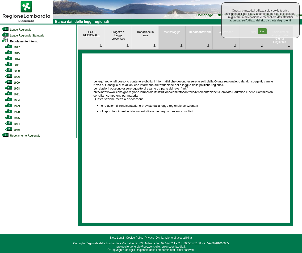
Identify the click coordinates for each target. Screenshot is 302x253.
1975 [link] (12, 118)
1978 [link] (12, 112)
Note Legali (117, 237)
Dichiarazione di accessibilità (174, 237)
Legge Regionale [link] (16, 29)
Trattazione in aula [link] (145, 33)
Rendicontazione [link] (200, 32)
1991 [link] (12, 94)
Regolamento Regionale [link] (20, 135)
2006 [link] (12, 76)
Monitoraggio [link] (172, 32)
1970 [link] (12, 129)
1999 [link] (12, 82)
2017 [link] (12, 47)
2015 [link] (12, 53)
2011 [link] (12, 65)
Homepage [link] (204, 15)
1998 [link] (12, 88)
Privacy (149, 237)
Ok (262, 31)
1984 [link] (12, 100)
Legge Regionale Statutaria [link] (22, 35)
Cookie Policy (134, 237)
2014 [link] (12, 59)
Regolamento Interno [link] (19, 41)
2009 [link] (12, 71)
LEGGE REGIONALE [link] (91, 33)
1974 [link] (12, 124)
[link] (26, 22)
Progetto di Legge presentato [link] (118, 35)
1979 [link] (12, 106)
